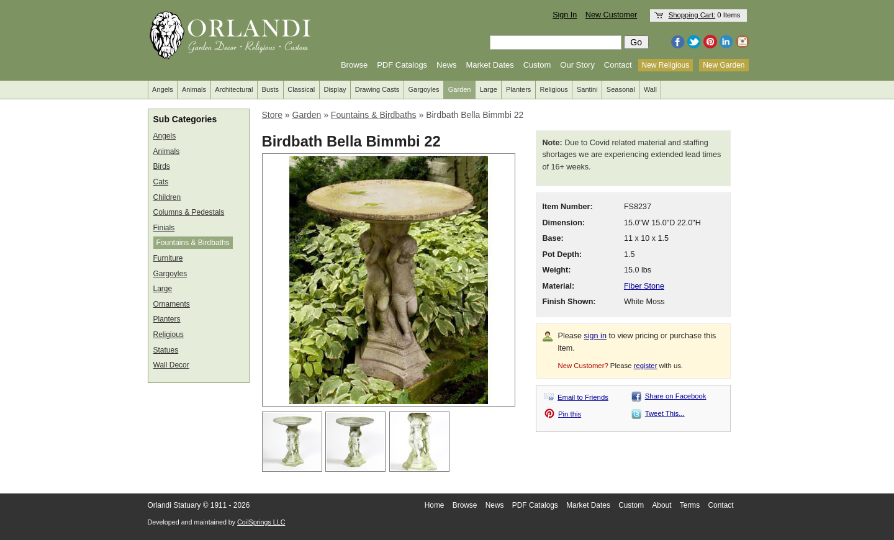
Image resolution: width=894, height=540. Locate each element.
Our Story (577, 65)
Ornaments (171, 304)
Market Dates (489, 65)
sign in (595, 335)
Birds (161, 166)
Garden (459, 89)
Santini (587, 89)
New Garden (723, 65)
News (446, 65)
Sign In (565, 15)
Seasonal (621, 89)
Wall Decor (171, 365)
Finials (164, 227)
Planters (518, 89)
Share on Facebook (676, 396)
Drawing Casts (377, 89)
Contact (618, 65)
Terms (690, 505)
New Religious (666, 65)
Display (334, 89)
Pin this (569, 414)
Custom (537, 65)
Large (488, 89)
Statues (166, 350)
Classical (301, 89)
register (645, 365)
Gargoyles (423, 89)
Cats (161, 182)
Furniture (168, 258)
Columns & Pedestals (189, 212)
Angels (162, 89)
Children (167, 197)
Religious (554, 89)
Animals (194, 89)
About (661, 505)
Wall (650, 89)
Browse (354, 65)
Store (272, 115)
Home (435, 505)
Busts (270, 89)
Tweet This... (665, 413)
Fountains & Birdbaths (193, 242)
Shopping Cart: (692, 15)
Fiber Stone (644, 286)
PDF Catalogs (402, 65)
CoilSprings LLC (261, 522)
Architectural (234, 89)
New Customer (611, 15)
